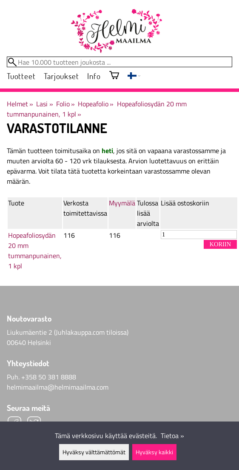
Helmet (20, 104)
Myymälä (122, 203)
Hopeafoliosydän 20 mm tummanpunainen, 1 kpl (35, 250)
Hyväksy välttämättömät (94, 452)
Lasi (44, 104)
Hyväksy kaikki (154, 452)
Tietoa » (172, 435)
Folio (65, 104)
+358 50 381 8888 (48, 377)
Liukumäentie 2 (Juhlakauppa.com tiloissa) (67, 332)
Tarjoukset (61, 76)
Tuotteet (21, 76)
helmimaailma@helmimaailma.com (57, 387)
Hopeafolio (96, 104)
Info (93, 76)
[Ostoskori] (114, 76)
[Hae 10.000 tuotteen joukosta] (119, 62)
